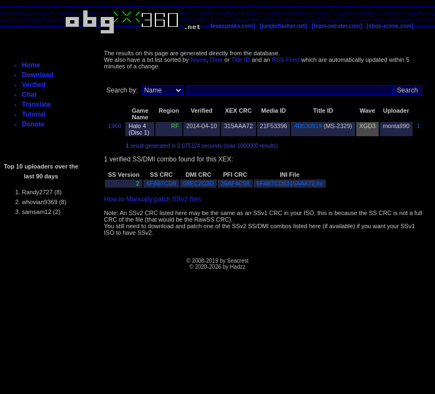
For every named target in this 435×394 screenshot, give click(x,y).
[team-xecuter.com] (337, 26)
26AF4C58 (235, 183)
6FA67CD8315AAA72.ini (289, 183)
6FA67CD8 (161, 183)
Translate (36, 104)
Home (31, 65)
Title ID (240, 59)
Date (216, 59)
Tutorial (33, 114)
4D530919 (308, 126)
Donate (33, 124)
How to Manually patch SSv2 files (152, 199)
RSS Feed (286, 59)
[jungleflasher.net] (283, 26)
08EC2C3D (198, 183)
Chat (29, 95)
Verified (33, 85)
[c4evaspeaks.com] (230, 26)
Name (198, 59)
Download (37, 75)
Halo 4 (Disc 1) (139, 129)
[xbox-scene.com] (390, 26)
